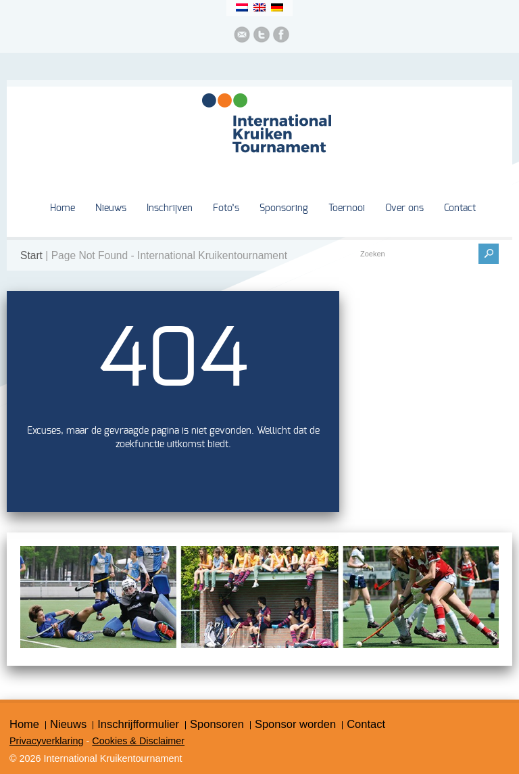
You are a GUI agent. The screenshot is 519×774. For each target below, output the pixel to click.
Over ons (404, 208)
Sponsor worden (295, 724)
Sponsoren (217, 724)
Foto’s (226, 208)
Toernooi (346, 208)
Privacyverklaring (46, 740)
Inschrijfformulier (138, 724)
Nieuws (110, 208)
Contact (460, 208)
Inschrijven (170, 208)
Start (31, 255)
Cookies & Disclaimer (138, 740)
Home (62, 208)
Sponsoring (284, 208)
